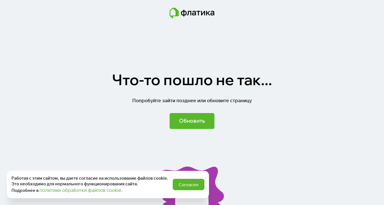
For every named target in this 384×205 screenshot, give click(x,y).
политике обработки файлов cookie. (80, 190)
